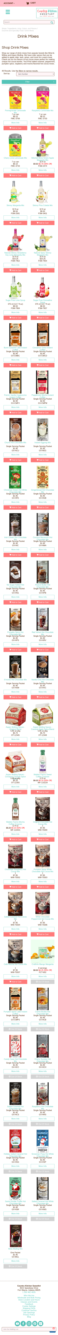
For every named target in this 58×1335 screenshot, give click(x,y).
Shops (4, 28)
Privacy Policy (29, 1315)
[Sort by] (35, 74)
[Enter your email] (29, 1329)
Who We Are (29, 1296)
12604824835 (28, 1292)
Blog (29, 1317)
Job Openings (29, 1313)
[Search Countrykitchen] (29, 22)
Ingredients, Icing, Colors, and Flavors (22, 28)
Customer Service (28, 1310)
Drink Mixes (29, 31)
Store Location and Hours (29, 1300)
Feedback (29, 1304)
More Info (15, 123)
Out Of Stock (42, 982)
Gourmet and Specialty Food (12, 31)
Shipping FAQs (29, 1308)
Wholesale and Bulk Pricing (29, 1298)
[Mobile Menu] (7, 12)
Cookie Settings (29, 1306)
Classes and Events (29, 1302)
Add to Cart (15, 128)
